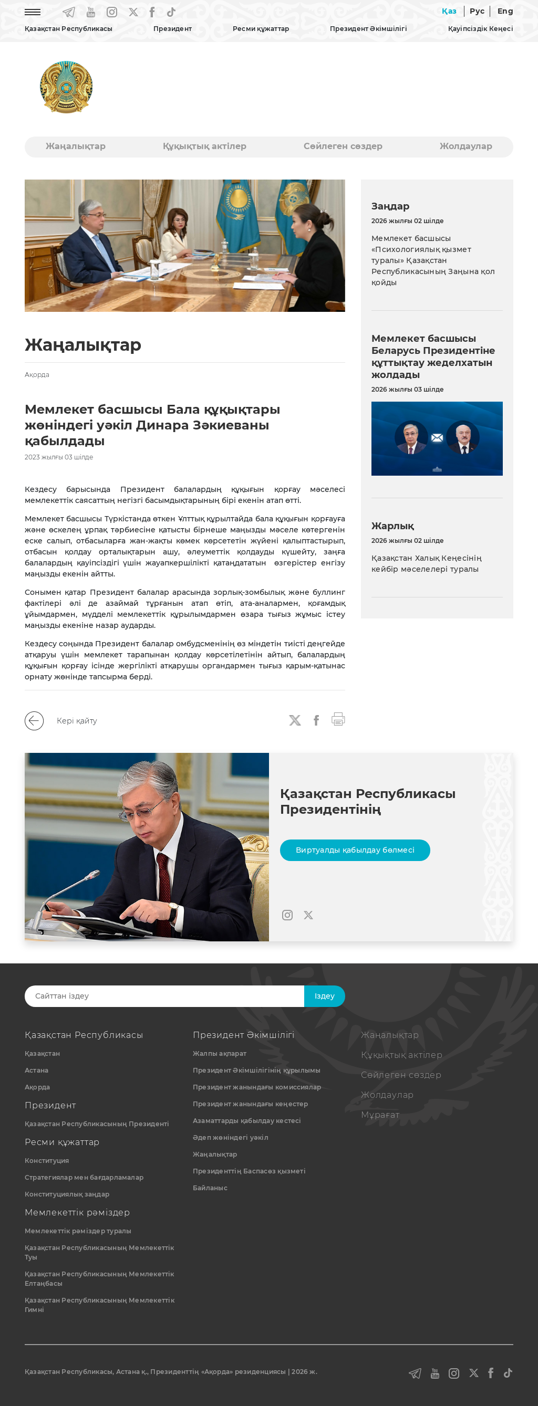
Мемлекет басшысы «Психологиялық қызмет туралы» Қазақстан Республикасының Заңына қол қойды (433, 260)
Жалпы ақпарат (219, 1053)
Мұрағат (380, 1115)
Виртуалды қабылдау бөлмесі (355, 850)
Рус (477, 11)
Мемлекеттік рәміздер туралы (78, 1231)
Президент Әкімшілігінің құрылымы (257, 1070)
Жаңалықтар (76, 146)
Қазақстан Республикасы (68, 29)
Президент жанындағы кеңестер (250, 1104)
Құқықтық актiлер (204, 146)
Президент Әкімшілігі (368, 29)
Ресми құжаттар (261, 29)
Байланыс (210, 1188)
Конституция (47, 1160)
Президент (172, 29)
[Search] (176, 996)
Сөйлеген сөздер (343, 146)
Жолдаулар (466, 146)
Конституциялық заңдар (67, 1194)
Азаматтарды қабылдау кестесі (247, 1121)
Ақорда (37, 1087)
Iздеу (325, 996)
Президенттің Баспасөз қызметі (249, 1171)
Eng (505, 11)
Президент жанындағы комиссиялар (257, 1087)
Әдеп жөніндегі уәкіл (230, 1137)
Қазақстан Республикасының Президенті (97, 1124)
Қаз (449, 11)
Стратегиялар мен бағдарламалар (84, 1177)
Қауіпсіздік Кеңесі (480, 29)
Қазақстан (42, 1053)
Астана (36, 1070)
